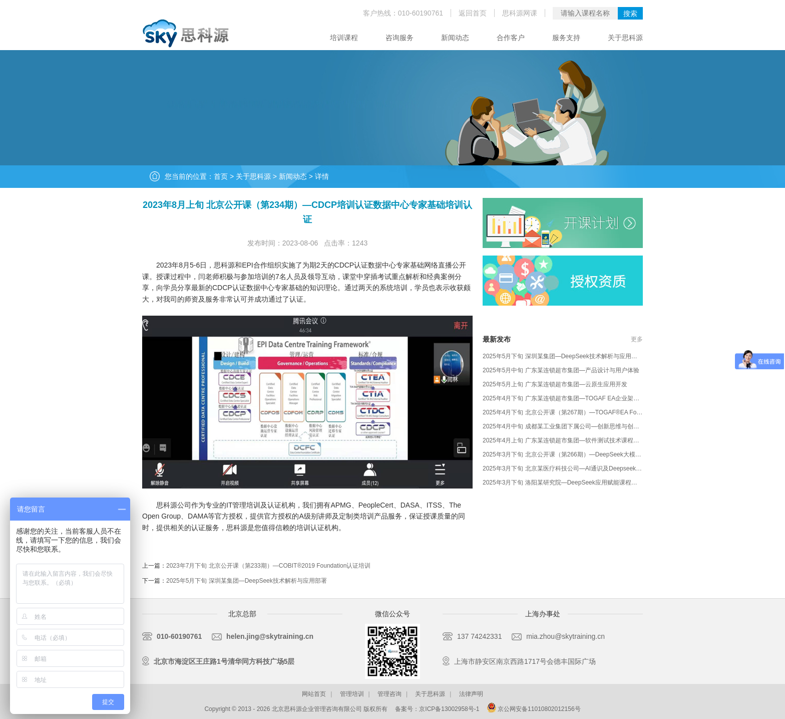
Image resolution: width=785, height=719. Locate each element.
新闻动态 (455, 38)
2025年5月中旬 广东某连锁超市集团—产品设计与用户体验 (561, 370)
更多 (637, 339)
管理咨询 (389, 693)
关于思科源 (625, 38)
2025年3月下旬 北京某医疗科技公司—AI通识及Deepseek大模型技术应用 (580, 468)
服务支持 (566, 38)
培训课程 (344, 38)
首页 (221, 176)
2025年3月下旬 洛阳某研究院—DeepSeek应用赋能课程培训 (563, 482)
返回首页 (473, 13)
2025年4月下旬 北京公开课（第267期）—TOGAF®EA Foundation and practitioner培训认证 (604, 412)
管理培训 (352, 693)
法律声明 (471, 693)
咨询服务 (399, 38)
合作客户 (511, 38)
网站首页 (314, 693)
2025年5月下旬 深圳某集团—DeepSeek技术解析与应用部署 (246, 580)
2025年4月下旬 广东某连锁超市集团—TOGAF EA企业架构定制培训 (573, 398)
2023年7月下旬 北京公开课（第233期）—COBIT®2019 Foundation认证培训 (268, 565)
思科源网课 (519, 13)
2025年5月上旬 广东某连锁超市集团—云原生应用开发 (555, 384)
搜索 (630, 14)
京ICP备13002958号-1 (449, 708)
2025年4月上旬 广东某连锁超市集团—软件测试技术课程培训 (564, 440)
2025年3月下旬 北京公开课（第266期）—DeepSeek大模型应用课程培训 (580, 454)
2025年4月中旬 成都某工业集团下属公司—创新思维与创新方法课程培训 (579, 426)
